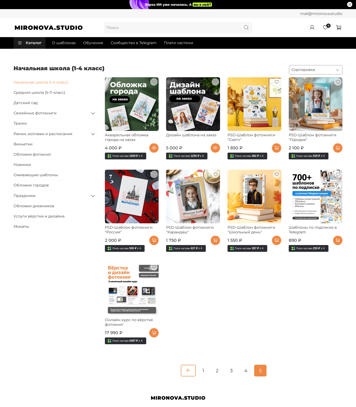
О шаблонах (64, 43)
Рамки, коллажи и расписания (43, 134)
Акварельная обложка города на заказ (126, 137)
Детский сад (26, 103)
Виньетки (23, 144)
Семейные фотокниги (35, 113)
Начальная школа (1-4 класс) (41, 82)
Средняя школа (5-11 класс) (39, 92)
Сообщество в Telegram (134, 43)
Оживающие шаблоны (36, 175)
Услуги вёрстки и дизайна (39, 216)
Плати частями (178, 43)
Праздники (25, 195)
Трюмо (20, 123)
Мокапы (21, 226)
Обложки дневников (34, 206)
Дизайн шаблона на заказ (191, 135)
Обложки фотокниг (32, 154)
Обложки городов (31, 185)
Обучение (93, 43)
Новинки (22, 164)
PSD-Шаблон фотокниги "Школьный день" (251, 229)
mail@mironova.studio (321, 13)
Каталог (30, 43)
